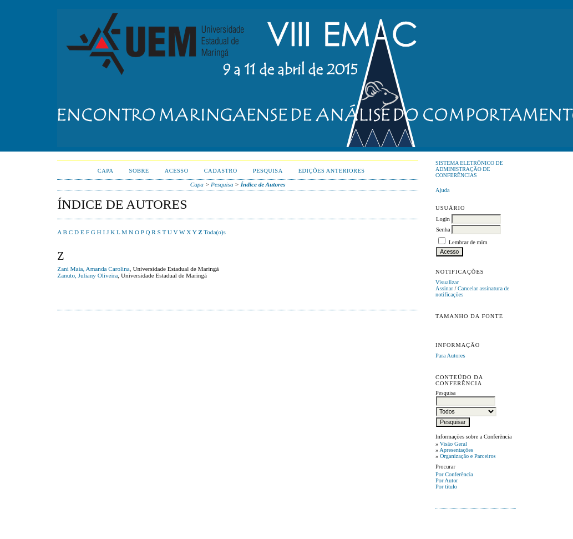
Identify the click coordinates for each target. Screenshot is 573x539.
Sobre (139, 171)
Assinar (444, 288)
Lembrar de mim (468, 242)
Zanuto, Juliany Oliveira (87, 275)
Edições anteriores (331, 171)
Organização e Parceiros (468, 456)
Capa (106, 171)
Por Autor (446, 480)
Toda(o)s (215, 232)
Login (443, 219)
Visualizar (447, 282)
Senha (443, 229)
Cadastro (220, 171)
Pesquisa (268, 171)
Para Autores (450, 355)
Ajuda (442, 190)
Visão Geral (453, 444)
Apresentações (456, 450)
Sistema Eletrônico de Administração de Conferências (469, 169)
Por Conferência (454, 474)
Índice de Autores (263, 184)
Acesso (177, 171)
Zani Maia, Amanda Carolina (93, 268)
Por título (446, 486)
